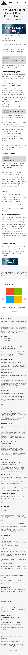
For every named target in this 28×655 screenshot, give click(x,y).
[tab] (12, 311)
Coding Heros (5, 535)
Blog (2, 404)
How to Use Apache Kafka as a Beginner (11, 362)
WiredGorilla (5, 633)
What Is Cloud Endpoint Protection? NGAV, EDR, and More (7, 272)
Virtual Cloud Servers (6, 573)
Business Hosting (6, 423)
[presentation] (14, 295)
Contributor (10, 19)
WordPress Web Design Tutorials (9, 493)
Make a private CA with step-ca (8, 594)
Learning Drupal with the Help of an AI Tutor (12, 393)
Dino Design (4, 563)
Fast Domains (5, 506)
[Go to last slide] (3, 299)
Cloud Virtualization (14, 7)
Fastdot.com (7, 338)
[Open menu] (25, 2)
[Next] (25, 299)
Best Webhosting (6, 318)
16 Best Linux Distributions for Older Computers (13, 523)
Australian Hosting (6, 474)
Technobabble (5, 344)
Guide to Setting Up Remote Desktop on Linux (21, 272)
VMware (4, 622)
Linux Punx (4, 459)
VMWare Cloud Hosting (6, 615)
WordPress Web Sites (6, 601)
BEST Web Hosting (6, 372)
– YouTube (4, 538)
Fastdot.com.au (7, 340)
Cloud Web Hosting (7, 359)
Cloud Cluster (5, 390)
